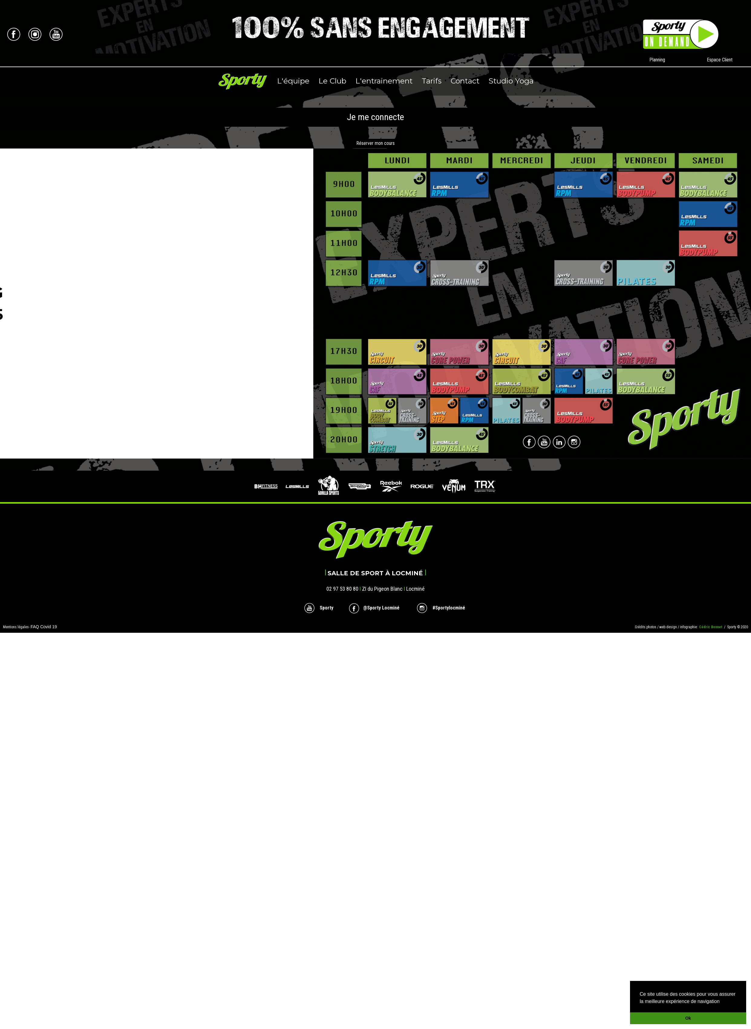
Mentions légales (16, 627)
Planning (657, 60)
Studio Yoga (511, 80)
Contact (465, 80)
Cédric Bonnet (711, 627)
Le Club (332, 80)
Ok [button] (688, 1018)
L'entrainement (384, 80)
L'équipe (293, 80)
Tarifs (432, 80)
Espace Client (720, 60)
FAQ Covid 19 (44, 626)
